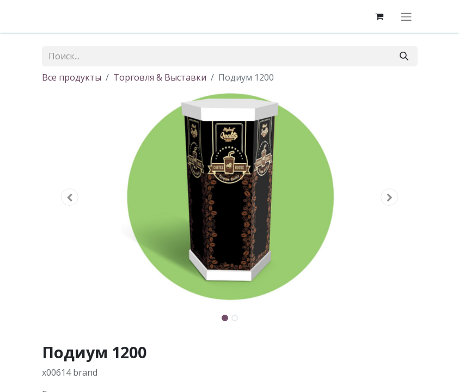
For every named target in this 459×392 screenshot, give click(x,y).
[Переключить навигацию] (406, 16)
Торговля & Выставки (159, 77)
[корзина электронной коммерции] (379, 16)
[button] (70, 197)
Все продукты (71, 77)
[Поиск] (404, 56)
